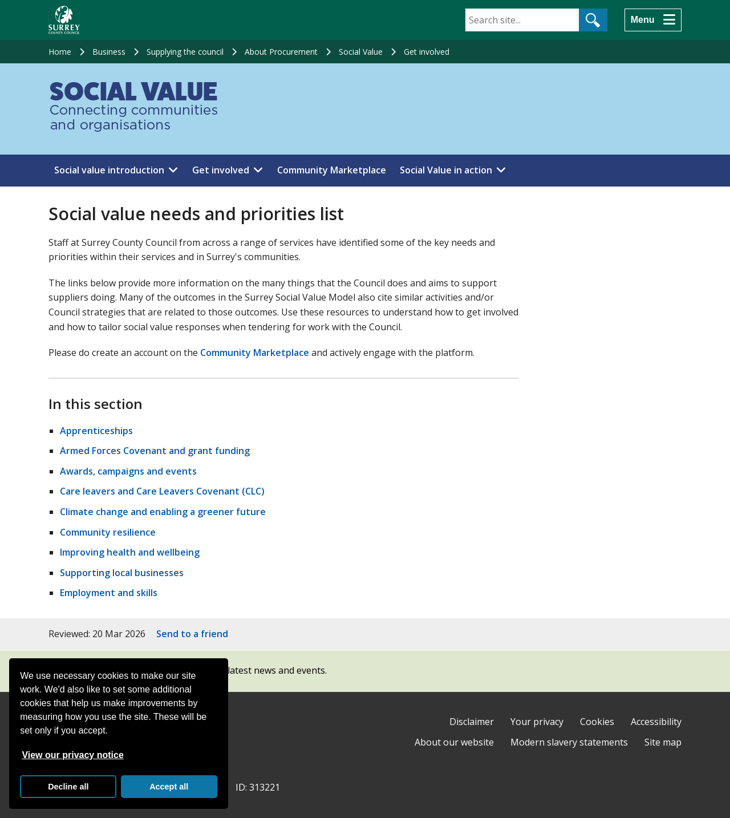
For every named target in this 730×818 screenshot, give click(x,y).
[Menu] (653, 20)
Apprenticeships (96, 430)
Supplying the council (185, 51)
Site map (663, 742)
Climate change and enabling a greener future (163, 511)
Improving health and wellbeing (130, 552)
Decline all (68, 786)
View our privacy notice (72, 755)
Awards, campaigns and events (128, 471)
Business (108, 51)
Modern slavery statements (569, 742)
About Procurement (281, 51)
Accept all (168, 786)
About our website (454, 742)
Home (59, 51)
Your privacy (536, 721)
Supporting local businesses (122, 572)
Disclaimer (471, 721)
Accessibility (656, 721)
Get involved (426, 51)
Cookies (597, 721)
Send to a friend (192, 633)
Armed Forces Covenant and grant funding (155, 450)
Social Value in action (446, 170)
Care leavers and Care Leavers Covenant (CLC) (162, 491)
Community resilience (108, 532)
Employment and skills (108, 592)
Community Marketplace (331, 170)
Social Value (361, 51)
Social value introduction (109, 170)
